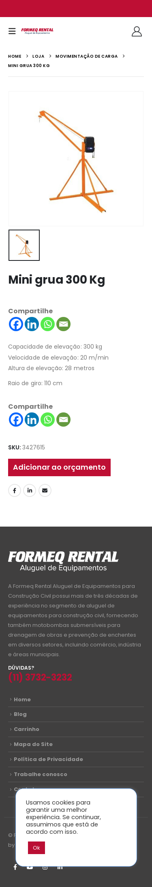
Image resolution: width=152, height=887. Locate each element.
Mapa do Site (33, 744)
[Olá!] (137, 31)
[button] (14, 31)
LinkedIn (29, 490)
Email (45, 490)
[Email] (63, 324)
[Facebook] (16, 324)
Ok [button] (36, 848)
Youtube (30, 867)
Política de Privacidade (48, 759)
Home (22, 699)
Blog (20, 714)
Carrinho (26, 729)
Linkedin (60, 867)
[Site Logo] (37, 31)
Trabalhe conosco (40, 774)
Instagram (45, 867)
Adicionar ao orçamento (59, 467)
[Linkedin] (32, 324)
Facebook (14, 490)
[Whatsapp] (48, 324)
